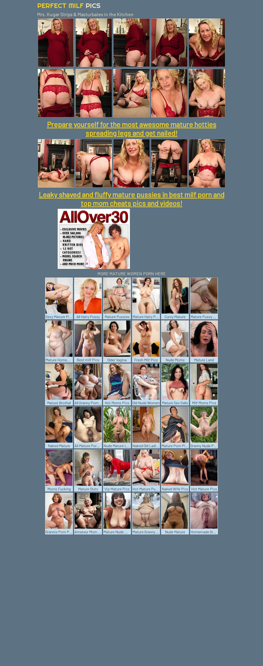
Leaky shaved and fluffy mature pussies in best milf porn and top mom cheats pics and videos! (131, 198)
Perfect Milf (69, 5)
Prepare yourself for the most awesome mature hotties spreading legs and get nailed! (131, 128)
